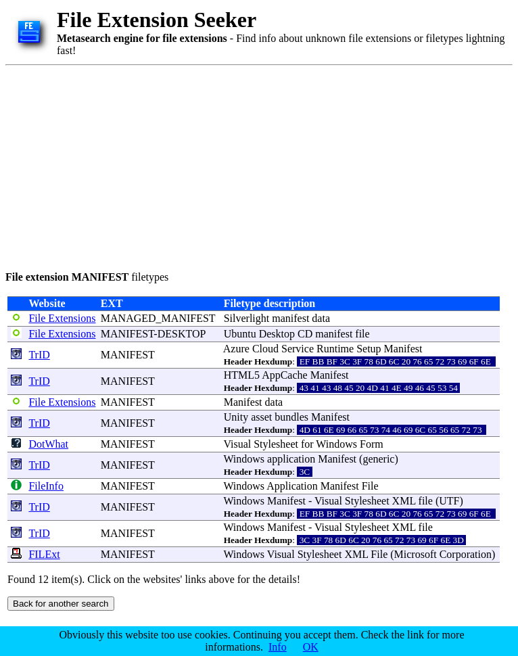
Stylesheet (276, 444)
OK (311, 647)
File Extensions (61, 318)
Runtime (335, 348)
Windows (336, 444)
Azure (236, 348)
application (291, 459)
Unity (236, 417)
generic (378, 459)
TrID (38, 354)
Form (371, 444)
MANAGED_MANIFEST (158, 318)
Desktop (277, 333)
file (362, 333)
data (321, 318)
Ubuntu (240, 333)
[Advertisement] (228, 165)
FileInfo (46, 486)
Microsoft (415, 554)
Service (297, 348)
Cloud (265, 348)
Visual (237, 444)
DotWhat (48, 444)
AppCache (285, 375)
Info (277, 647)
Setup (368, 348)
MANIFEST (128, 354)
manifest (290, 318)
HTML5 (242, 375)
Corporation (466, 554)
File (370, 486)
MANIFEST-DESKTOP (153, 333)
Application (292, 486)
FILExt (44, 554)
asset (261, 417)
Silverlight (247, 318)
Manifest (403, 348)
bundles (291, 417)
